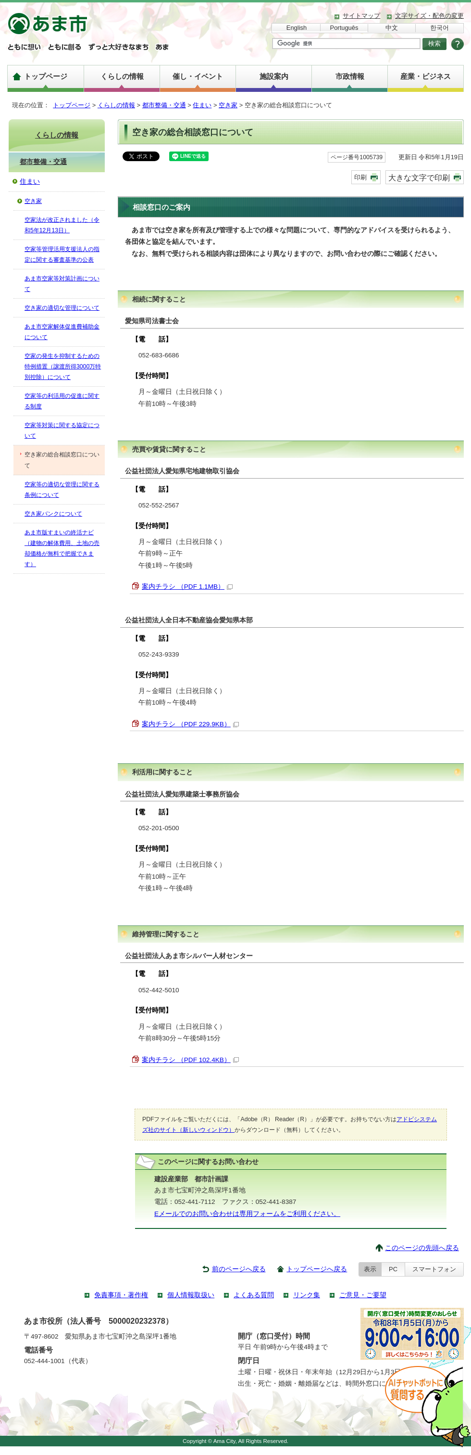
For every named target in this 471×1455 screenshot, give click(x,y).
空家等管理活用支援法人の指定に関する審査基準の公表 (62, 254)
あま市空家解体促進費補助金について (62, 332)
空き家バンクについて (53, 513)
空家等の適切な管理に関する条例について (62, 489)
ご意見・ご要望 (362, 1295)
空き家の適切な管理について (62, 307)
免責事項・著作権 (121, 1295)
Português (344, 27)
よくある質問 (254, 1295)
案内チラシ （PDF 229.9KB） (190, 724)
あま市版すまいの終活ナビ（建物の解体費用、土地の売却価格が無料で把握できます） (62, 548)
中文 (391, 27)
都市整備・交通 (164, 105)
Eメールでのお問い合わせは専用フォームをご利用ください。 (247, 1213)
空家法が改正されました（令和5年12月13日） (62, 225)
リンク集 (306, 1295)
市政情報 (349, 76)
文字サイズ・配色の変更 (429, 15)
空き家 (228, 105)
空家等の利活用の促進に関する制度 (62, 401)
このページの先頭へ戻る (422, 1248)
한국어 (439, 27)
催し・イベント (198, 76)
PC (393, 1269)
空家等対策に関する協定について (62, 430)
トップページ (45, 76)
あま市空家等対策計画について (62, 283)
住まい (202, 105)
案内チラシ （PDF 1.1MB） (187, 586)
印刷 (360, 177)
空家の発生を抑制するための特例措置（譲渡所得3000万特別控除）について (63, 366)
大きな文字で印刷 (419, 177)
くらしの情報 (122, 76)
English (296, 27)
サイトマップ (361, 15)
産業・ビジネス (425, 76)
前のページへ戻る (239, 1269)
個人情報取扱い (190, 1295)
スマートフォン (434, 1269)
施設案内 (274, 76)
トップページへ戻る (316, 1269)
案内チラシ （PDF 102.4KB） (190, 1059)
